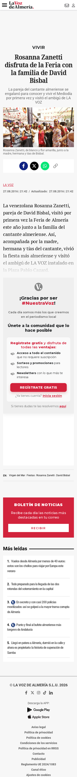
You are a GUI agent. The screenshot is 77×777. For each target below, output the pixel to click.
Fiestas (31, 423)
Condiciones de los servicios (38, 691)
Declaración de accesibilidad (38, 728)
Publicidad (39, 707)
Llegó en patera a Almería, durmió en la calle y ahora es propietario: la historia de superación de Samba (36, 596)
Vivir (38, 47)
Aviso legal (38, 675)
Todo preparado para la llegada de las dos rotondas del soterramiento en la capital (33, 534)
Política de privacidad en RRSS (38, 696)
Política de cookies (38, 685)
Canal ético (38, 717)
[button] (4, 5)
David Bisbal (63, 423)
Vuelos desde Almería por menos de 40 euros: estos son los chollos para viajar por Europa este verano (36, 514)
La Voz (8, 185)
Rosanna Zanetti (45, 423)
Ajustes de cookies (38, 723)
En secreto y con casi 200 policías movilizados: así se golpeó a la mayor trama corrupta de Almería (38, 555)
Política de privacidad (38, 680)
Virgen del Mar (17, 423)
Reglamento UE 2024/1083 (38, 712)
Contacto (39, 701)
